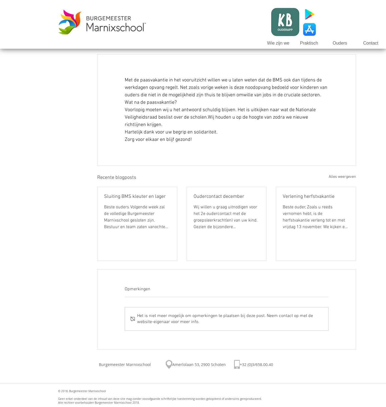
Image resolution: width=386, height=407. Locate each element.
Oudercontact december (219, 197)
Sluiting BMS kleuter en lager (135, 197)
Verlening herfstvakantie (309, 197)
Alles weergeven (342, 176)
